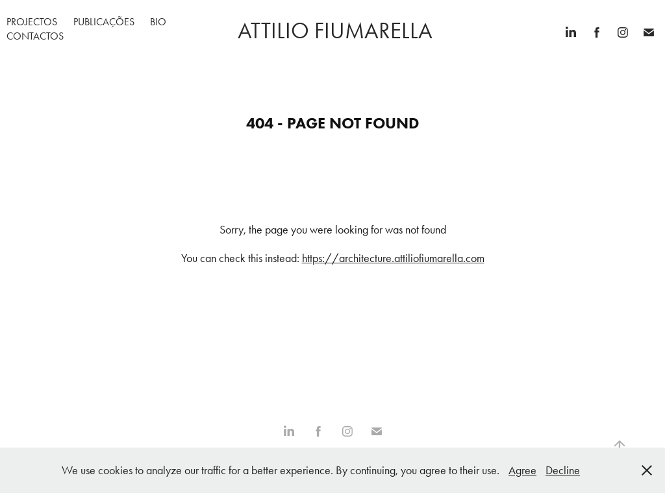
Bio (158, 22)
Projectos (31, 22)
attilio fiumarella (332, 31)
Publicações (103, 22)
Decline (563, 470)
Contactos (35, 36)
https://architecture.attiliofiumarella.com (393, 258)
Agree (522, 470)
